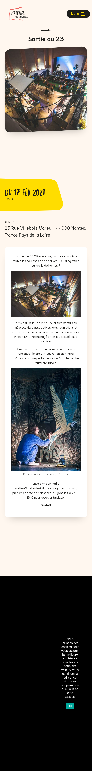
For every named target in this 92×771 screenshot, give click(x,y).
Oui (70, 706)
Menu (78, 14)
